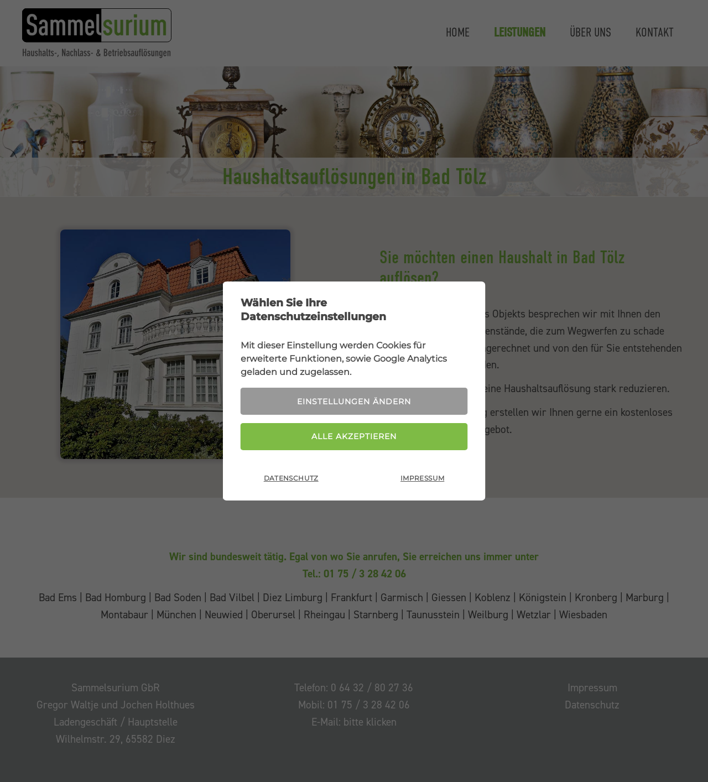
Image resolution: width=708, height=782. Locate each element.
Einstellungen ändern (354, 401)
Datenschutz (291, 478)
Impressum (422, 478)
